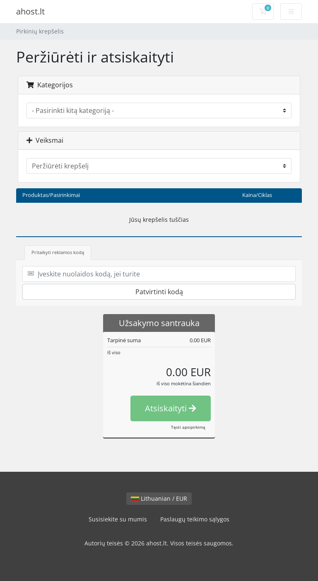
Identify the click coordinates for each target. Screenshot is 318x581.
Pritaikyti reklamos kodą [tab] (57, 252)
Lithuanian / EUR (159, 498)
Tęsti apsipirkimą (188, 427)
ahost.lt (30, 11)
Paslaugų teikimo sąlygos (194, 519)
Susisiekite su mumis (118, 519)
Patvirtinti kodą (159, 291)
